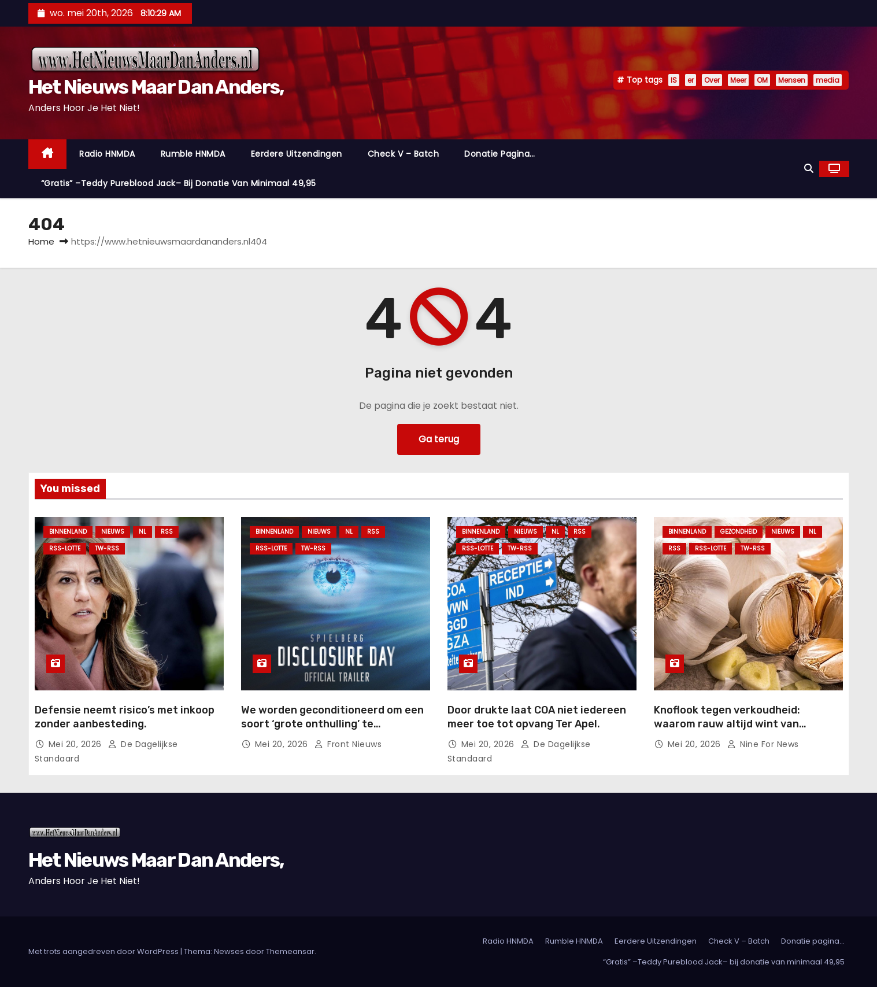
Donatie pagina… (499, 154)
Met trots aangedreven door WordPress (104, 951)
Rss (167, 531)
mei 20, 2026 (77, 744)
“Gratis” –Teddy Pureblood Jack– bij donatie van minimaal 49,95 (178, 183)
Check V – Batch (403, 154)
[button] (809, 168)
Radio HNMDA (107, 154)
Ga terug (439, 439)
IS (674, 80)
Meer (738, 80)
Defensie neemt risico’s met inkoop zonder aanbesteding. (124, 717)
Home (41, 241)
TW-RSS (107, 548)
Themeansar (290, 951)
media (827, 80)
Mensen (791, 80)
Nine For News (762, 744)
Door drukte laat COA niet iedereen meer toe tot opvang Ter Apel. (536, 717)
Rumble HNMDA (193, 154)
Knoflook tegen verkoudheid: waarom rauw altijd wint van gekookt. (727, 724)
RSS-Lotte (64, 548)
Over (712, 80)
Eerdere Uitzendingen (296, 154)
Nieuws (112, 531)
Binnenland (68, 531)
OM (762, 80)
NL (142, 531)
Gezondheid (738, 531)
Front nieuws (347, 744)
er (690, 80)
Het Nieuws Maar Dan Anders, (156, 87)
